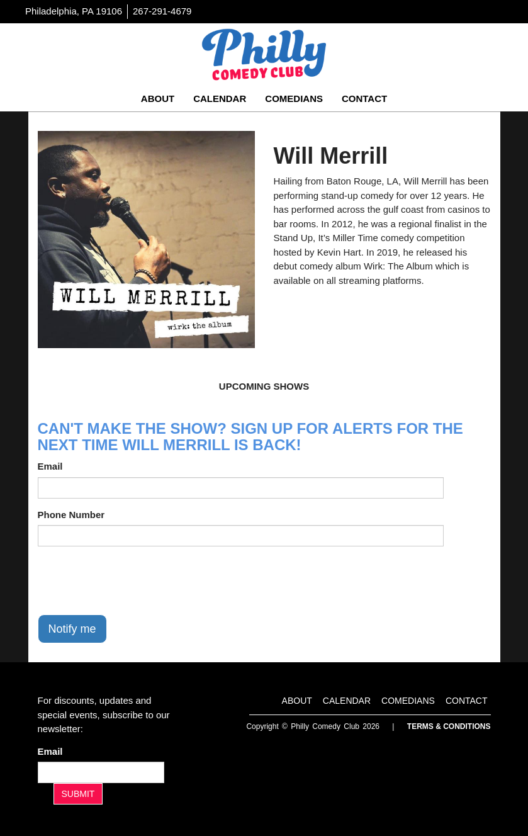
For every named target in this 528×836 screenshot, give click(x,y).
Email (50, 466)
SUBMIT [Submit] (78, 794)
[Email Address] (101, 772)
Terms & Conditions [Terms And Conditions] (449, 726)
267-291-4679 (162, 11)
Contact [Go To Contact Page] (364, 98)
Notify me (72, 629)
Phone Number (71, 514)
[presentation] (133, 580)
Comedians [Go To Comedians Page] (294, 98)
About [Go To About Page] (157, 98)
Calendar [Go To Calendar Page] (219, 98)
